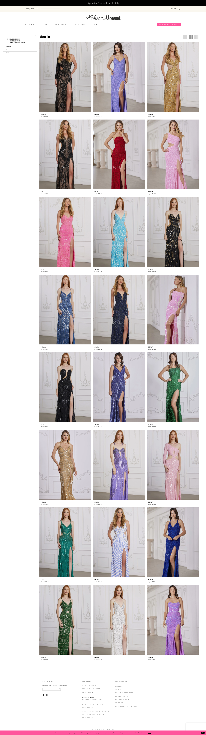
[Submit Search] (43, 7)
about (118, 688)
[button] (20, 34)
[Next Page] (108, 664)
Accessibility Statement (127, 704)
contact (119, 685)
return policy (122, 698)
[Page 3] (105, 664)
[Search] (54, 7)
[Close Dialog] (3, 733)
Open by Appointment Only (103, 3)
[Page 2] (103, 664)
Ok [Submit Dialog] (202, 733)
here (149, 733)
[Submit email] (66, 688)
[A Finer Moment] (103, 15)
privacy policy (122, 694)
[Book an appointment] (169, 22)
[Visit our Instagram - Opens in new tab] (47, 694)
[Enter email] (55, 688)
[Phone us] (32, 8)
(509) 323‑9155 (89, 691)
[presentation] (65, 75)
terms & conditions (125, 691)
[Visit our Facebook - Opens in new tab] (43, 694)
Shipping (119, 701)
